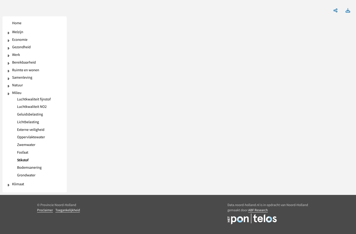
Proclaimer (45, 210)
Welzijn (17, 32)
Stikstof (22, 160)
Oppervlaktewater (31, 137)
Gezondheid (21, 47)
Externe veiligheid (30, 130)
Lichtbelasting (28, 122)
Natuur (17, 85)
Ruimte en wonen (25, 70)
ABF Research (258, 210)
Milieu (17, 93)
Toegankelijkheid (67, 210)
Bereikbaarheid (24, 63)
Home (17, 23)
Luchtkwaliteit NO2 (32, 107)
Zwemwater (26, 145)
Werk (16, 55)
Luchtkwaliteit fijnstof (34, 99)
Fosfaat (22, 153)
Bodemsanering (29, 168)
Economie (19, 40)
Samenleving (22, 78)
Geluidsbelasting (30, 115)
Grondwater (26, 175)
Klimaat (18, 184)
